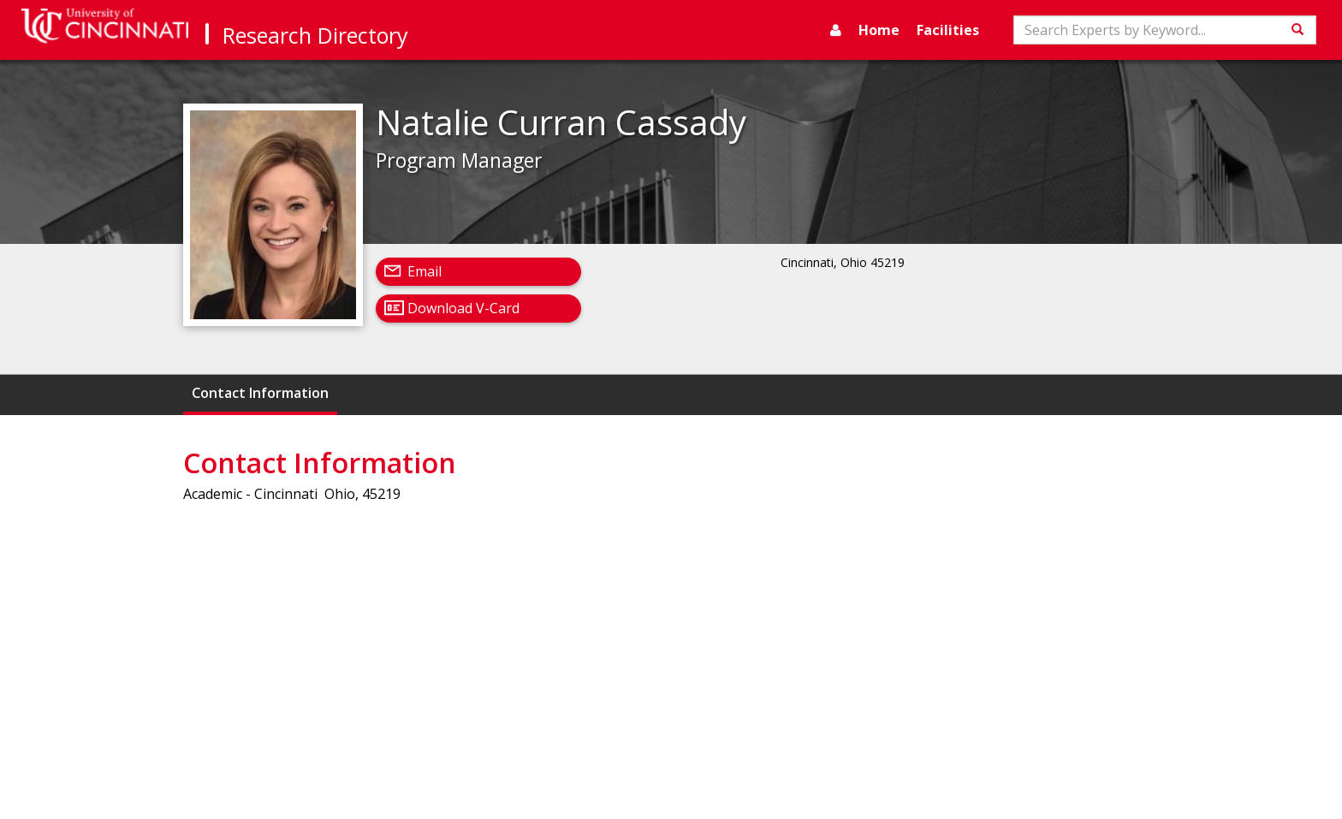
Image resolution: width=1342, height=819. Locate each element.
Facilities (948, 30)
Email (424, 271)
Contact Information (260, 392)
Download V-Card (463, 308)
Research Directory (315, 35)
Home (879, 30)
